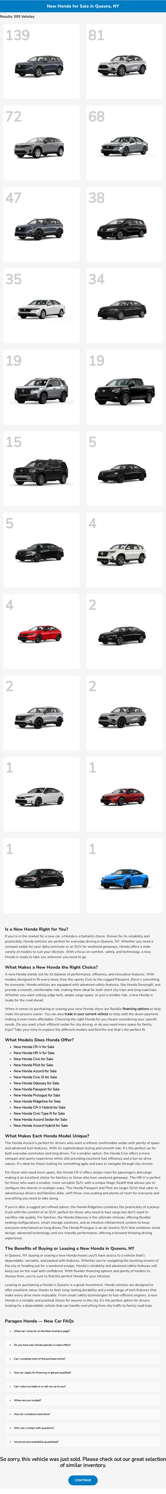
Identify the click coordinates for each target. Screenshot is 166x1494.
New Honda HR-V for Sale (34, 1053)
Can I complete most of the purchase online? (39, 1359)
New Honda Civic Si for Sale (35, 1077)
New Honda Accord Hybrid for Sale (41, 1125)
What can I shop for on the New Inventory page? (42, 1331)
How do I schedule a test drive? (32, 1414)
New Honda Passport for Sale (37, 1089)
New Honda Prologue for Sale (37, 1095)
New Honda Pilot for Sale (33, 1065)
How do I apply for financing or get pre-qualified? (42, 1372)
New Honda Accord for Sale (35, 1071)
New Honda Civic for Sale (33, 1059)
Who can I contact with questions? (34, 1428)
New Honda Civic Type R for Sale (39, 1113)
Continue (83, 1480)
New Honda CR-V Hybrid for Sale (39, 1107)
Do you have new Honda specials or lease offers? (42, 1345)
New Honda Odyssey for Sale (36, 1083)
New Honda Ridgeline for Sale (37, 1101)
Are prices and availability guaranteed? (36, 1442)
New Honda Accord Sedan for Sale (40, 1119)
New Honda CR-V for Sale (34, 1047)
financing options (136, 1009)
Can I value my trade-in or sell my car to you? (40, 1386)
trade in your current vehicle (86, 1014)
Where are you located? (27, 1400)
